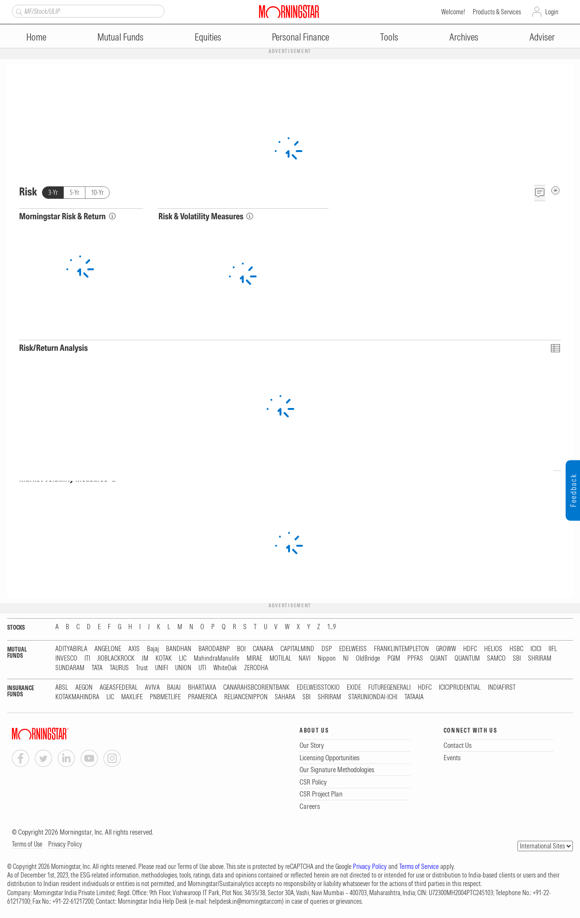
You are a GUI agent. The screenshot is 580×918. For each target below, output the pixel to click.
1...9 (331, 627)
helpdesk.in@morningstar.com (245, 901)
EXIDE (354, 687)
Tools (389, 37)
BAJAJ (174, 687)
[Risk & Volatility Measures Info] (249, 216)
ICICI (535, 649)
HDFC (470, 649)
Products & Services (497, 12)
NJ (346, 658)
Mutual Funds (120, 37)
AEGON (84, 687)
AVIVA (152, 687)
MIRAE (254, 658)
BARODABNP (214, 649)
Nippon (327, 658)
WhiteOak (225, 668)
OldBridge (368, 658)
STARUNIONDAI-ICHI (372, 697)
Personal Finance (300, 37)
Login (552, 12)
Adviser (542, 37)
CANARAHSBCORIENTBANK (256, 687)
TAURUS (119, 668)
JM (145, 658)
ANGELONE (107, 649)
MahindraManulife (216, 658)
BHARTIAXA (202, 687)
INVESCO (66, 658)
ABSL (61, 687)
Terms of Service (419, 866)
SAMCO (496, 658)
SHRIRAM (539, 658)
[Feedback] (539, 192)
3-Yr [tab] (53, 192)
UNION (183, 668)
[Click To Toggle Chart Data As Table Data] (555, 348)
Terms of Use (27, 844)
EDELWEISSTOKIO (318, 687)
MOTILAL (280, 658)
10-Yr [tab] (97, 192)
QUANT (438, 658)
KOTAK (163, 658)
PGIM (393, 658)
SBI (517, 658)
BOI (241, 649)
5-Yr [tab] (74, 192)
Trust (142, 668)
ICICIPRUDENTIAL (460, 687)
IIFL (553, 649)
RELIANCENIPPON (246, 697)
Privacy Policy (65, 844)
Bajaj (153, 649)
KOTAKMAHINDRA (77, 697)
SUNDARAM (69, 668)
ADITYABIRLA (71, 649)
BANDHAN (178, 649)
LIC (182, 658)
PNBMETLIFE (165, 697)
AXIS (134, 649)
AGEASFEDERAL (119, 687)
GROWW (446, 649)
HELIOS (493, 649)
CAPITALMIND (297, 649)
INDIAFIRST (502, 687)
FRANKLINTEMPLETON (401, 649)
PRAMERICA (202, 697)
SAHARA (285, 697)
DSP (326, 649)
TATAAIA (414, 697)
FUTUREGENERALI (389, 687)
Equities (208, 37)
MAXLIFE (132, 697)
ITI (87, 658)
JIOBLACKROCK (116, 658)
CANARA (263, 649)
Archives (463, 37)
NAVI (305, 658)
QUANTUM (467, 658)
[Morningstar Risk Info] (112, 216)
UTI (202, 668)
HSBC (516, 649)
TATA (97, 668)
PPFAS (415, 658)
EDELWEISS (353, 649)
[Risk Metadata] (555, 190)
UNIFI (161, 668)
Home (36, 37)
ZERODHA (256, 668)
